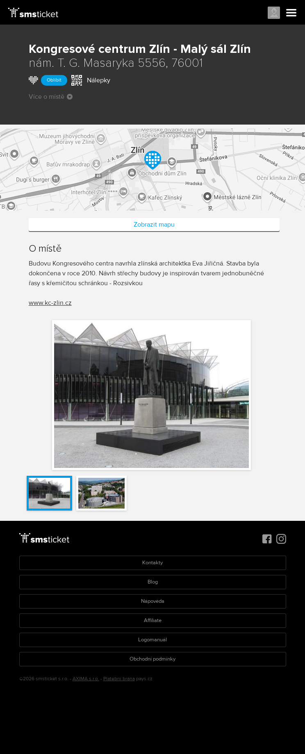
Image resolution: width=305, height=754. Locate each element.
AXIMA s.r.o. (86, 679)
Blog (153, 582)
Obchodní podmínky (152, 659)
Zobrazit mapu (154, 224)
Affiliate (153, 620)
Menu (291, 13)
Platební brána (119, 679)
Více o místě (51, 97)
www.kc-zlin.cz (50, 303)
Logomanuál (152, 639)
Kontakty (152, 562)
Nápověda (152, 601)
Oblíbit (54, 80)
